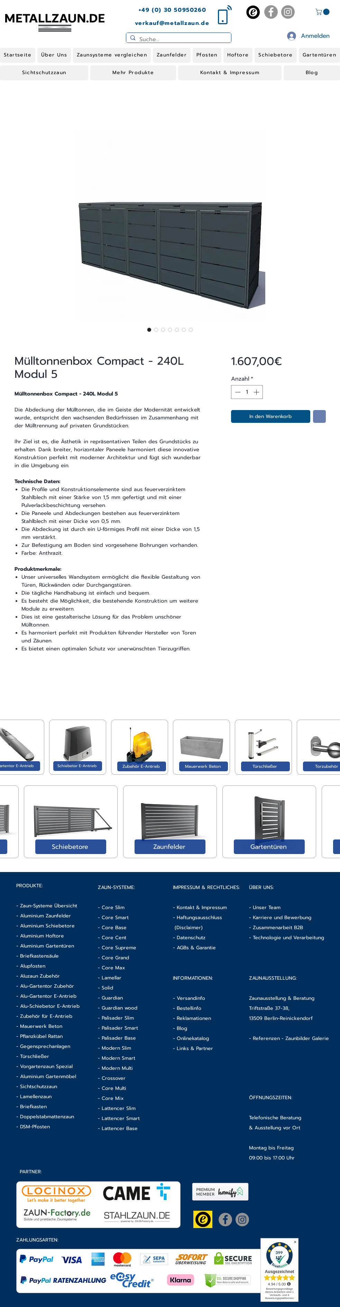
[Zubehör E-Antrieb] (141, 766)
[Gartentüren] (269, 846)
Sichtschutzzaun (38, 1086)
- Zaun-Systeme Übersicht (46, 905)
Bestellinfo (189, 1008)
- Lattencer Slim (117, 1108)
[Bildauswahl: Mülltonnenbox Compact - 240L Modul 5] (149, 329)
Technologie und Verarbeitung (288, 937)
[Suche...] (178, 39)
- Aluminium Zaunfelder (43, 915)
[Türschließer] (265, 766)
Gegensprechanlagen (45, 1046)
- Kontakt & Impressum (200, 907)
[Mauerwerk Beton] (203, 766)
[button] (323, 12)
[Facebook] (271, 12)
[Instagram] (288, 12)
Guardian (112, 998)
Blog (182, 1028)
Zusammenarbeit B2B (278, 927)
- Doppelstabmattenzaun (45, 1116)
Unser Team (267, 907)
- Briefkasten (31, 1106)
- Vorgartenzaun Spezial (44, 1066)
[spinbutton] (247, 392)
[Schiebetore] (70, 846)
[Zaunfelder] (170, 846)
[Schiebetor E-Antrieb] (77, 766)
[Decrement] (237, 392)
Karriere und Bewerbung (282, 917)
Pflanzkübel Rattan (41, 1036)
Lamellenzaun (36, 1096)
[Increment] (257, 392)
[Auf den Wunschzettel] (319, 416)
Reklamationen (194, 1018)
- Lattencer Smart (119, 1118)
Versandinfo (191, 998)
